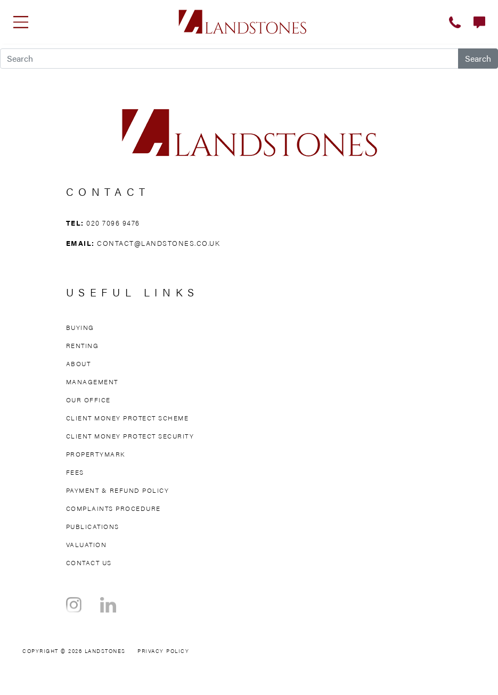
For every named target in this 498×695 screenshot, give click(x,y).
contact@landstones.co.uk (158, 243)
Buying (80, 327)
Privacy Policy (163, 651)
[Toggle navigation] (20, 22)
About (78, 363)
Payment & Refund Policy (117, 490)
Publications (92, 526)
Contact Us (89, 562)
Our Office (88, 399)
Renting (82, 345)
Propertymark (95, 454)
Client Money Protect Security (130, 436)
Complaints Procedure (113, 508)
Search (478, 58)
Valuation (86, 544)
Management (92, 381)
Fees (75, 472)
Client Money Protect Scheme (127, 418)
